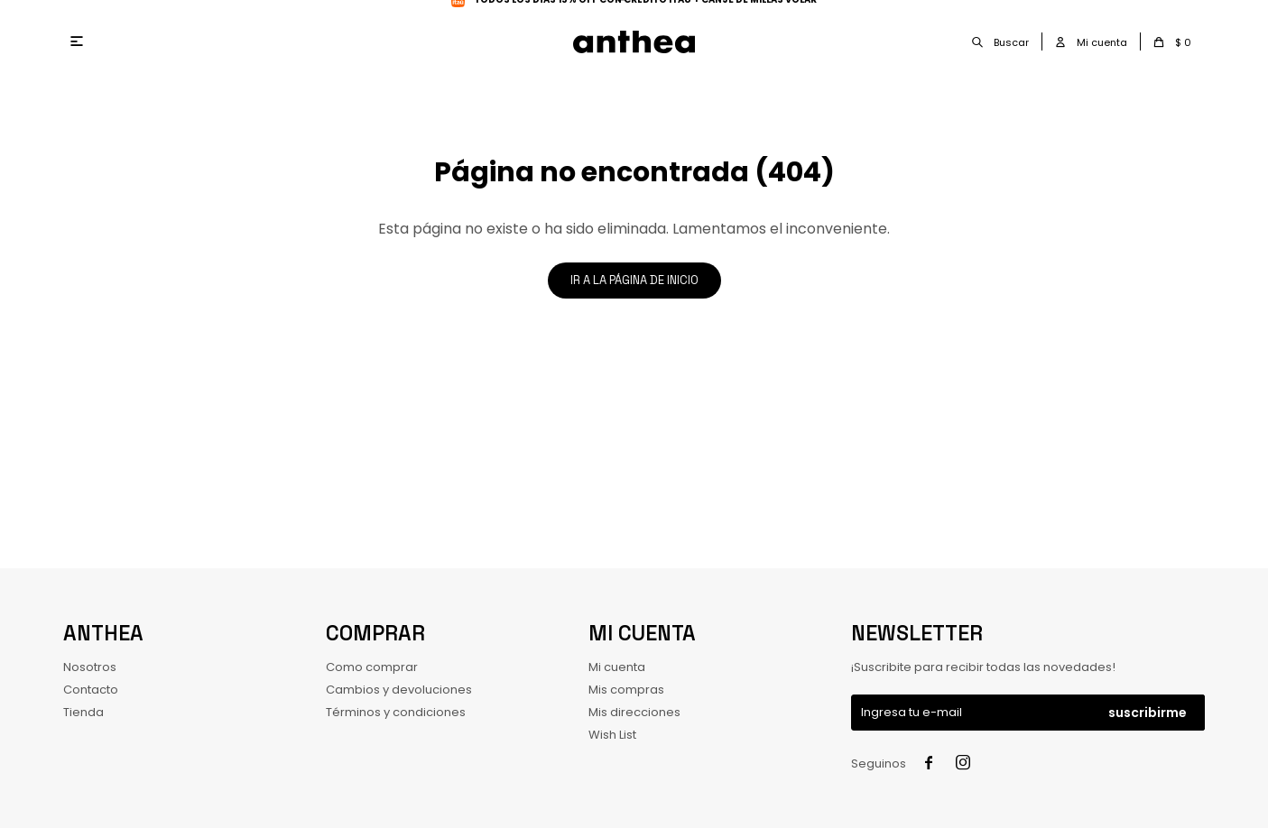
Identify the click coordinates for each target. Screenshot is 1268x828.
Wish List (612, 734)
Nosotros (89, 667)
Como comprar (372, 667)
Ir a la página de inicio (634, 280)
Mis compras (626, 689)
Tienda (83, 712)
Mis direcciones (634, 712)
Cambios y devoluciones (399, 689)
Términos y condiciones (396, 712)
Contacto (90, 689)
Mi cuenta (616, 667)
